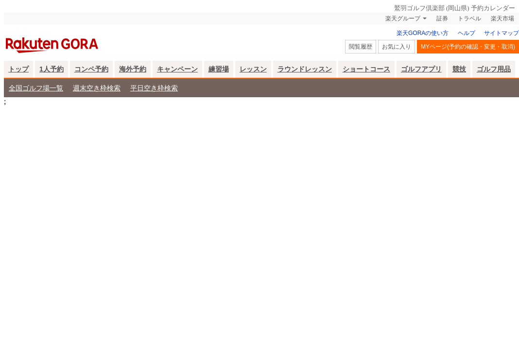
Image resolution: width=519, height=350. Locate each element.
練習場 (218, 69)
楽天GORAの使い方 (423, 33)
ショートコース (366, 69)
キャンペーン (177, 69)
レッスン (253, 69)
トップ (18, 69)
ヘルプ (466, 33)
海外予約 (132, 69)
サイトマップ (501, 33)
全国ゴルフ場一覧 (36, 88)
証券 (442, 18)
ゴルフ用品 (494, 69)
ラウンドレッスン (304, 69)
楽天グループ (402, 18)
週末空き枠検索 (97, 88)
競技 (459, 69)
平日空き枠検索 (154, 88)
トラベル (469, 18)
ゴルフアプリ (421, 69)
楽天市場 (502, 18)
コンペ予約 (91, 69)
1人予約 (51, 69)
